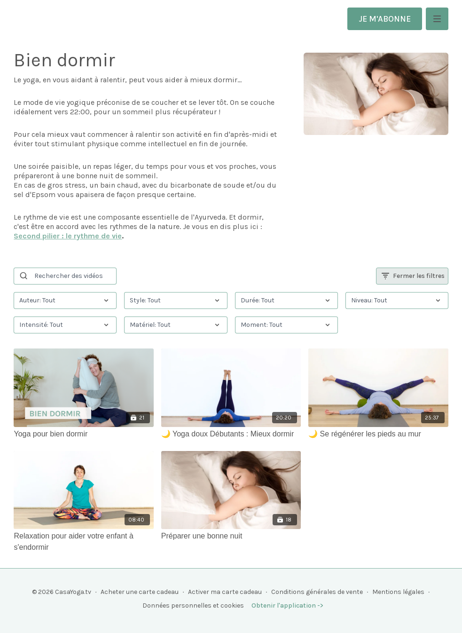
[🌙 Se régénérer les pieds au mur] (378, 434)
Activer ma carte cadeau (225, 592)
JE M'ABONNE (385, 19)
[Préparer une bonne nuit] (231, 536)
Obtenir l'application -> (287, 605)
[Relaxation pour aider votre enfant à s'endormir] (83, 541)
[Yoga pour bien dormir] (83, 434)
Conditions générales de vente (317, 592)
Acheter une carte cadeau (140, 592)
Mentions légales (398, 592)
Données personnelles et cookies (193, 605)
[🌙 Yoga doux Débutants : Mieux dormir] (231, 434)
